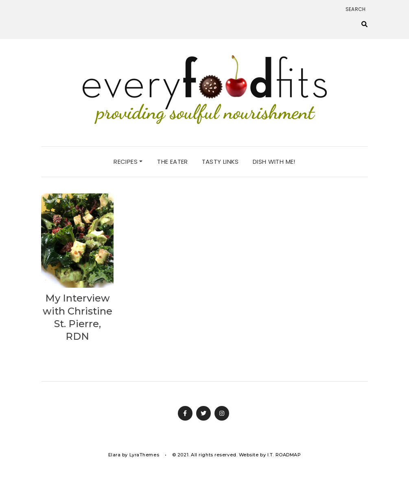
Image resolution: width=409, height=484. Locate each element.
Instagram (221, 413)
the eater (172, 161)
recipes (128, 161)
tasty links (220, 161)
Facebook (185, 413)
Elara (114, 455)
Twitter (203, 413)
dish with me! (274, 161)
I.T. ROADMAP (284, 455)
